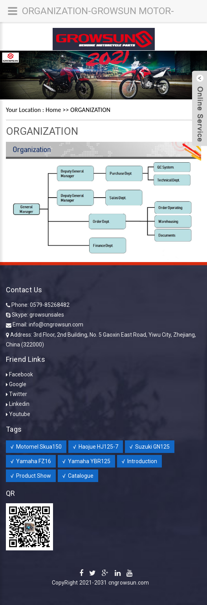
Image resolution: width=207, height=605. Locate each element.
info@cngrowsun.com (56, 324)
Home (53, 110)
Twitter (18, 394)
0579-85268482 (50, 305)
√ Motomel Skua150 (36, 447)
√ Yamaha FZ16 (31, 461)
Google (17, 384)
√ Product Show (31, 476)
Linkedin (19, 404)
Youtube (19, 414)
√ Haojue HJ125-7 (95, 447)
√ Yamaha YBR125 (86, 461)
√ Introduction (139, 461)
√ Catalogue (77, 476)
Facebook (21, 374)
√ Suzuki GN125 (150, 447)
